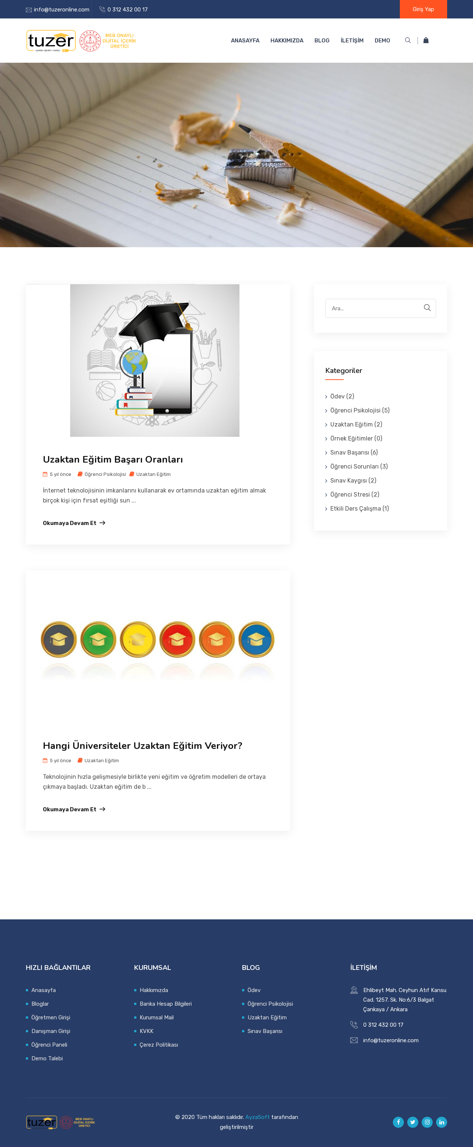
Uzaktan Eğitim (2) (356, 424)
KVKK (146, 1031)
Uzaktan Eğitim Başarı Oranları (113, 459)
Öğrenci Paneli (49, 1044)
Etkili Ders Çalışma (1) (359, 508)
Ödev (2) (342, 396)
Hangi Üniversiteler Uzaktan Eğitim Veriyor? (142, 745)
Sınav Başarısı (265, 1031)
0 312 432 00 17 (128, 9)
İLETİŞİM (352, 40)
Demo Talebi (47, 1058)
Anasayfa (245, 40)
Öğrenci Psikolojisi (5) (359, 410)
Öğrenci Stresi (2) (354, 494)
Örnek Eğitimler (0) (356, 438)
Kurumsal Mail (157, 1017)
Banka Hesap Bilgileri (166, 1004)
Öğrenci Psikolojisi (105, 474)
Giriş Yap (423, 9)
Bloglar (40, 1004)
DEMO (382, 40)
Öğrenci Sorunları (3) (359, 466)
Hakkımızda (286, 40)
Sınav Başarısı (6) (354, 452)
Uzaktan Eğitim (153, 474)
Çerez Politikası (159, 1044)
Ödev (254, 990)
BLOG (322, 40)
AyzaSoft (257, 1117)
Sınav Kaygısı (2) (353, 480)
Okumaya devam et (69, 523)
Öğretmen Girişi (50, 1017)
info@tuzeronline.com (61, 9)
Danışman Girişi (50, 1031)
